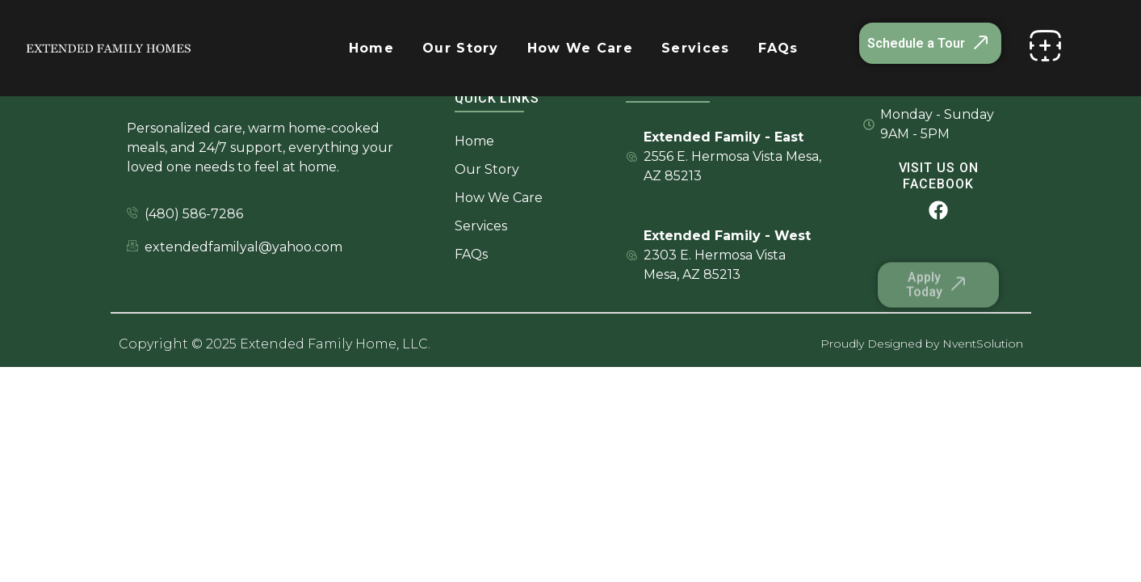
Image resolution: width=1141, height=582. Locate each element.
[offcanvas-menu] (1045, 46)
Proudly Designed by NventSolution (921, 343)
